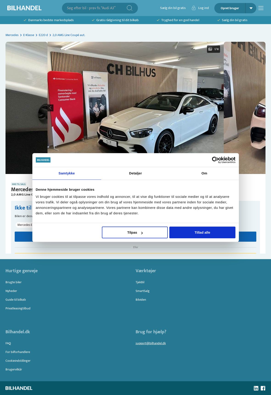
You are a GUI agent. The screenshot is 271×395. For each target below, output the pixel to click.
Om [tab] (204, 173)
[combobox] (96, 8)
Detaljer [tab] (135, 173)
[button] (135, 108)
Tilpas (135, 232)
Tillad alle (202, 232)
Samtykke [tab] (67, 173)
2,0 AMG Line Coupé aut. (69, 35)
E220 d (43, 35)
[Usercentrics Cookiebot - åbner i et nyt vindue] (215, 160)
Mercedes (12, 35)
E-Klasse (28, 35)
